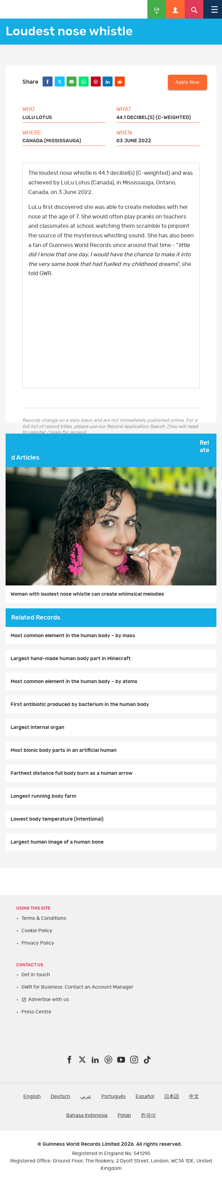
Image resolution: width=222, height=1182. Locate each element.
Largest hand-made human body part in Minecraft (71, 658)
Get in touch (35, 974)
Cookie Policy (36, 930)
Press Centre (36, 1011)
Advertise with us (48, 999)
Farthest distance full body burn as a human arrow (71, 773)
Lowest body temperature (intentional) (57, 819)
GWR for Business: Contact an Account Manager (77, 987)
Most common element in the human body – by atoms (74, 681)
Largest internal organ (37, 727)
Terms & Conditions (43, 918)
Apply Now (187, 82)
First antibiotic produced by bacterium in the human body (80, 704)
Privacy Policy (37, 943)
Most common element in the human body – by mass (73, 635)
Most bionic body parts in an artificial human (64, 750)
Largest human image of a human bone (57, 842)
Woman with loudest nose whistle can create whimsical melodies (87, 594)
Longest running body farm (43, 796)
